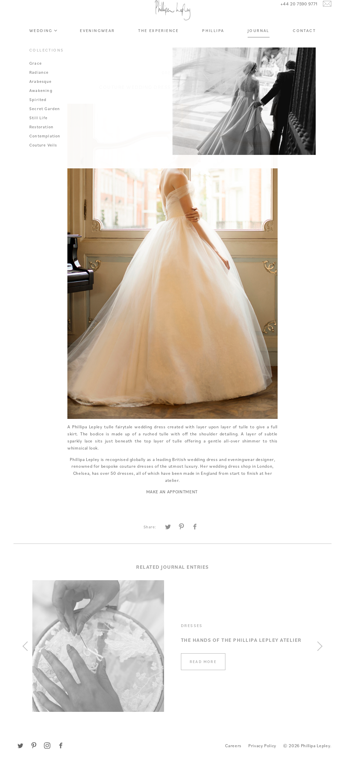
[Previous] (27, 646)
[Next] (317, 646)
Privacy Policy (262, 745)
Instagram (47, 745)
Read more (203, 661)
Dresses (173, 72)
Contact (304, 49)
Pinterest (33, 745)
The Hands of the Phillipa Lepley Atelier (241, 640)
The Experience (158, 49)
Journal (259, 49)
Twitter (20, 745)
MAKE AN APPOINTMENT (172, 491)
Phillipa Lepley (172, 19)
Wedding (41, 49)
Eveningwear (97, 49)
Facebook (60, 745)
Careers (233, 745)
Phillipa (213, 49)
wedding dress (149, 426)
